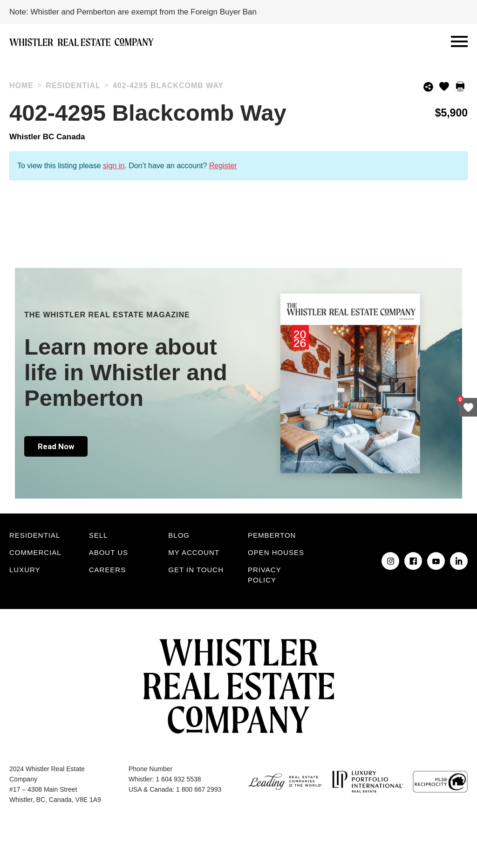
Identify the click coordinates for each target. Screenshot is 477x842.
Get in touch (196, 570)
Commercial (35, 552)
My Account (193, 552)
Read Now (56, 446)
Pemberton (272, 535)
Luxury (25, 570)
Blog (179, 535)
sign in (113, 166)
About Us (108, 552)
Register (223, 166)
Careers (107, 570)
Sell (98, 535)
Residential (34, 535)
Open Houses (276, 552)
